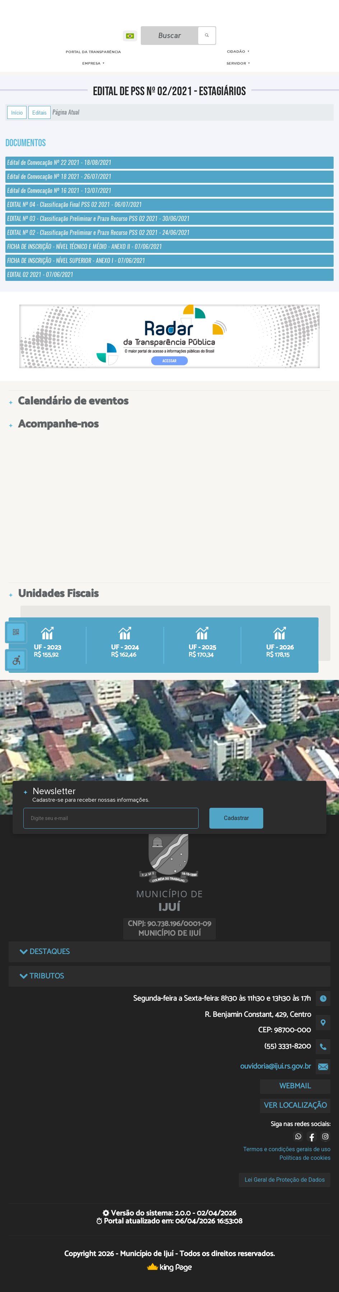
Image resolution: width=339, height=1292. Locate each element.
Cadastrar (236, 818)
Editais (39, 112)
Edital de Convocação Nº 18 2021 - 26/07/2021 (59, 176)
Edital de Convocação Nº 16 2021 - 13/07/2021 (59, 190)
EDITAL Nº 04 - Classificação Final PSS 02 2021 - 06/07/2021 (74, 204)
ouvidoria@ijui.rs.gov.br (275, 1066)
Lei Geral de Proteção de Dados (285, 1179)
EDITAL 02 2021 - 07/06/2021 (40, 274)
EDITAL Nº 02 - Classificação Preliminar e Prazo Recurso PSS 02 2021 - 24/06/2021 (98, 232)
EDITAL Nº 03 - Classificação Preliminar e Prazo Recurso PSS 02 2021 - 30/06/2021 (98, 218)
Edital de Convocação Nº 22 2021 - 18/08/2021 (59, 162)
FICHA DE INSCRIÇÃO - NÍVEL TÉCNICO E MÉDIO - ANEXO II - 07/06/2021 (84, 246)
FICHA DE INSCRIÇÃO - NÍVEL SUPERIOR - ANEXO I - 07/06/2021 (76, 260)
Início (17, 112)
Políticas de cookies (304, 1157)
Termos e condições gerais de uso (286, 1149)
